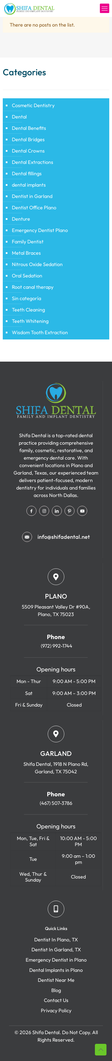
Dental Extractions (32, 162)
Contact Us (56, 1000)
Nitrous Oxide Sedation (37, 264)
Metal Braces (26, 253)
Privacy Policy (56, 1010)
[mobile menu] (104, 8)
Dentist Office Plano (34, 207)
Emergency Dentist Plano (40, 230)
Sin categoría (26, 298)
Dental (19, 117)
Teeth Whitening (30, 321)
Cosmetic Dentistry (33, 105)
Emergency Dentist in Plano (56, 960)
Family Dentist (28, 241)
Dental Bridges (28, 139)
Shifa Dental (46, 1032)
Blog (56, 990)
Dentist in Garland (32, 196)
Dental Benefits (29, 128)
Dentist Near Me (56, 980)
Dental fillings (27, 173)
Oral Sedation (27, 275)
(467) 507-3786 (56, 803)
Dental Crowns (28, 151)
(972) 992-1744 (56, 646)
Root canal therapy (33, 287)
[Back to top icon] (100, 1049)
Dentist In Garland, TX (56, 949)
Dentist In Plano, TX (56, 939)
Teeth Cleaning (28, 310)
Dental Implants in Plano (56, 970)
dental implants (29, 185)
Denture (21, 219)
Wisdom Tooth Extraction (40, 332)
